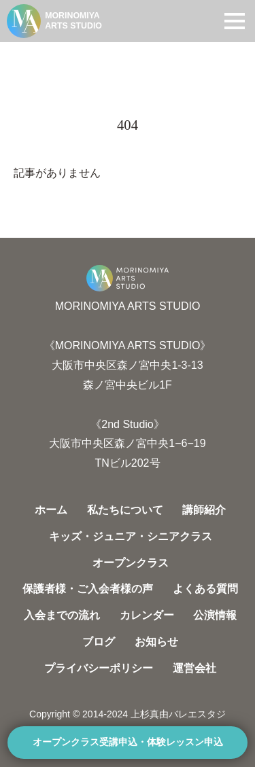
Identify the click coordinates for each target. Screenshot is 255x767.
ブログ (98, 641)
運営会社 (194, 668)
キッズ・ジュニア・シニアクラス (130, 536)
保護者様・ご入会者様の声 (87, 588)
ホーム (51, 510)
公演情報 (215, 615)
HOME (28, 55)
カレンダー (147, 615)
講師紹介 (204, 510)
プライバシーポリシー (98, 668)
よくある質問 (205, 588)
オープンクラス (130, 563)
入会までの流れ (62, 615)
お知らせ (156, 641)
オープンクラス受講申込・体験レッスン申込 (128, 742)
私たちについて (125, 510)
